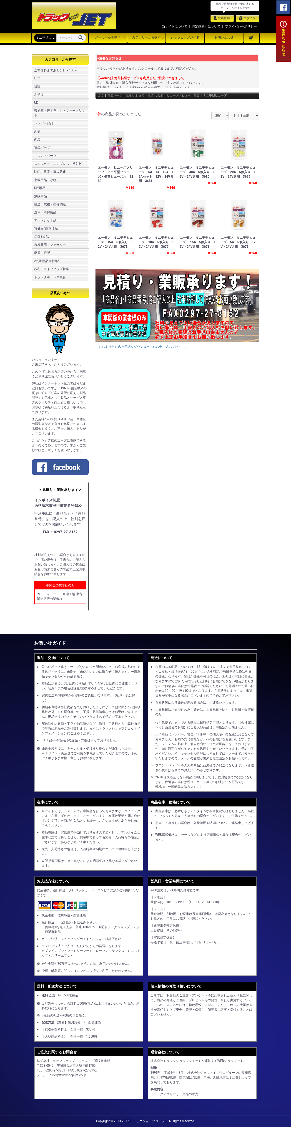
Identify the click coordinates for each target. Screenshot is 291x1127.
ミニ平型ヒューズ (238, 95)
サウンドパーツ (45, 155)
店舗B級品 (41, 236)
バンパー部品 (43, 123)
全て (101, 95)
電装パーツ (42, 147)
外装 (37, 131)
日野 (37, 86)
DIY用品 (39, 188)
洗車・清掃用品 (45, 212)
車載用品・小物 (45, 180)
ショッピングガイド (185, 37)
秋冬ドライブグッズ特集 (51, 269)
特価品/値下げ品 (46, 228)
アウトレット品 (45, 220)
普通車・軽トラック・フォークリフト (59, 113)
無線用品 (40, 196)
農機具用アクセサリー (50, 245)
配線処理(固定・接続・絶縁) (153, 95)
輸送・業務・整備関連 (50, 204)
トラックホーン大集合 (50, 277)
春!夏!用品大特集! (46, 261)
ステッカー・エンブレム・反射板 (58, 164)
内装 (37, 139)
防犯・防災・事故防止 (50, 172)
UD (36, 102)
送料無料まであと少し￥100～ (56, 70)
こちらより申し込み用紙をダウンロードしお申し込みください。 (141, 347)
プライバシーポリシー (241, 26)
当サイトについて (174, 26)
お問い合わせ (223, 37)
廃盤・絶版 (42, 253)
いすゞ (39, 78)
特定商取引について (206, 26)
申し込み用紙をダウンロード (62, 543)
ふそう (39, 94)
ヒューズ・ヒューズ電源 (200, 95)
